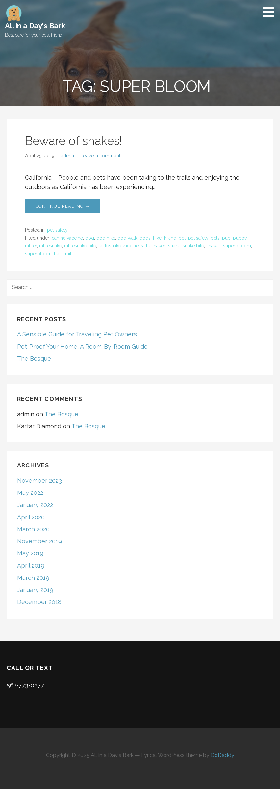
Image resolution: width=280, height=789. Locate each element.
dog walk (127, 237)
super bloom (237, 245)
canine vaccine (67, 237)
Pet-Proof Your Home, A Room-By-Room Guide (82, 346)
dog (89, 237)
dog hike (105, 237)
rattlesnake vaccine (118, 245)
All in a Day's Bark (35, 25)
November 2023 (39, 480)
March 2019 (33, 577)
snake (174, 245)
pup (226, 237)
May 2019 (30, 553)
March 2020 (33, 529)
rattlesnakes (153, 245)
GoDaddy (222, 755)
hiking (170, 237)
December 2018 (39, 601)
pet (182, 237)
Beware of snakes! (73, 141)
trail (58, 253)
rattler (31, 245)
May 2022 (30, 492)
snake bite (193, 245)
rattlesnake (50, 245)
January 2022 (35, 504)
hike (157, 237)
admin (67, 155)
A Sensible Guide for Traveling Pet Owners (77, 334)
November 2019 (39, 541)
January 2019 (35, 589)
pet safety (57, 230)
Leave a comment (100, 155)
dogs (145, 237)
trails (69, 253)
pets (215, 237)
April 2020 (31, 517)
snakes (213, 245)
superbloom (38, 253)
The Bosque (34, 358)
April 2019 (30, 565)
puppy (240, 237)
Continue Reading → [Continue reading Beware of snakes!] (63, 206)
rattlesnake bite (80, 245)
